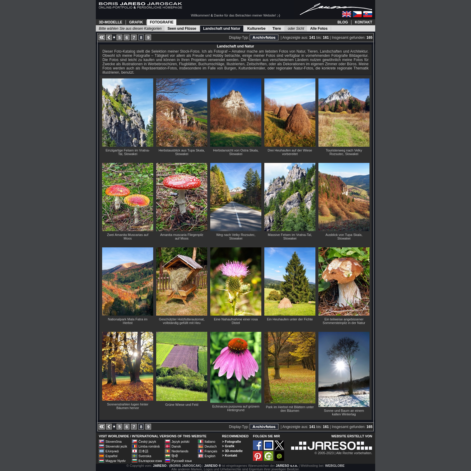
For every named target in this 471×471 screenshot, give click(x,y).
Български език (150, 461)
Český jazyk (147, 441)
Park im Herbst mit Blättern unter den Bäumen (290, 408)
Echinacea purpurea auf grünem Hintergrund (235, 408)
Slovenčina (113, 441)
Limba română (149, 446)
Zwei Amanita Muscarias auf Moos (127, 236)
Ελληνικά (112, 451)
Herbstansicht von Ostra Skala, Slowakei (236, 152)
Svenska (144, 456)
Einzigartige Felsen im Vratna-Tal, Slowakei (128, 152)
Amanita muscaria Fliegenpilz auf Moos (181, 236)
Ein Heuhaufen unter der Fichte (290, 319)
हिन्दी (175, 456)
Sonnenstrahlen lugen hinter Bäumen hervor (127, 406)
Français (211, 451)
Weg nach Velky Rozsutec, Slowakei (236, 236)
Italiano (210, 441)
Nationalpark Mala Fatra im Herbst (127, 321)
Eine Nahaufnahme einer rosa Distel (236, 321)
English (210, 456)
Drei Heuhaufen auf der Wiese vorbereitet (290, 152)
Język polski (180, 441)
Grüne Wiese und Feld (181, 404)
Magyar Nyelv (115, 461)
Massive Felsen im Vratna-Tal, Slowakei (290, 236)
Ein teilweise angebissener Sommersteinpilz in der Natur (344, 321)
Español (111, 456)
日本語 (143, 451)
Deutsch (211, 446)
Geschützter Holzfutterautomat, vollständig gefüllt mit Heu (182, 321)
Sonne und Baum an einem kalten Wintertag (344, 412)
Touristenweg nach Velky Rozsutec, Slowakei (344, 152)
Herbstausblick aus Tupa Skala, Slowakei (182, 152)
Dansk (176, 446)
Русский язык (182, 461)
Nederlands (180, 451)
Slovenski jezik (116, 446)
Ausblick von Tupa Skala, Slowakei (344, 236)
